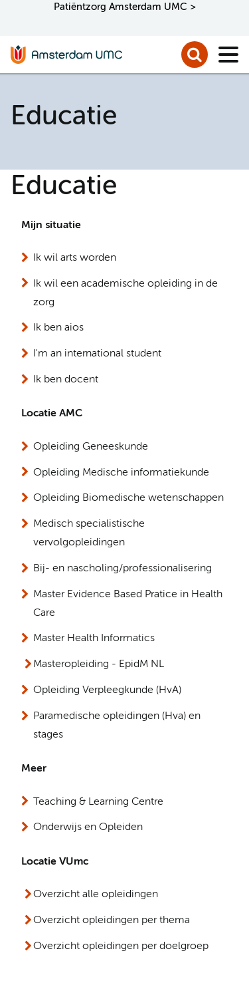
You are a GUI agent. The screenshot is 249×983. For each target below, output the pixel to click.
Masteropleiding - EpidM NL (98, 664)
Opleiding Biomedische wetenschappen (128, 498)
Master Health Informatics (94, 638)
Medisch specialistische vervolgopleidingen (89, 533)
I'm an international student (97, 354)
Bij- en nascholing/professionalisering (122, 568)
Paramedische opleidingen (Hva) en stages (117, 725)
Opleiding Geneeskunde (90, 447)
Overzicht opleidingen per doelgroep (120, 946)
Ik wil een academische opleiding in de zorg (125, 293)
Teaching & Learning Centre (98, 802)
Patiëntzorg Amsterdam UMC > (125, 7)
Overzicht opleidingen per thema (111, 920)
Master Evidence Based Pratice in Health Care (127, 604)
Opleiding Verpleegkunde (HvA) (107, 690)
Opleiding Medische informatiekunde (121, 473)
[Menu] (228, 54)
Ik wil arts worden (74, 258)
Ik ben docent (65, 379)
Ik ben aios (58, 328)
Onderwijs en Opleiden (88, 827)
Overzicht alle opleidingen (95, 894)
